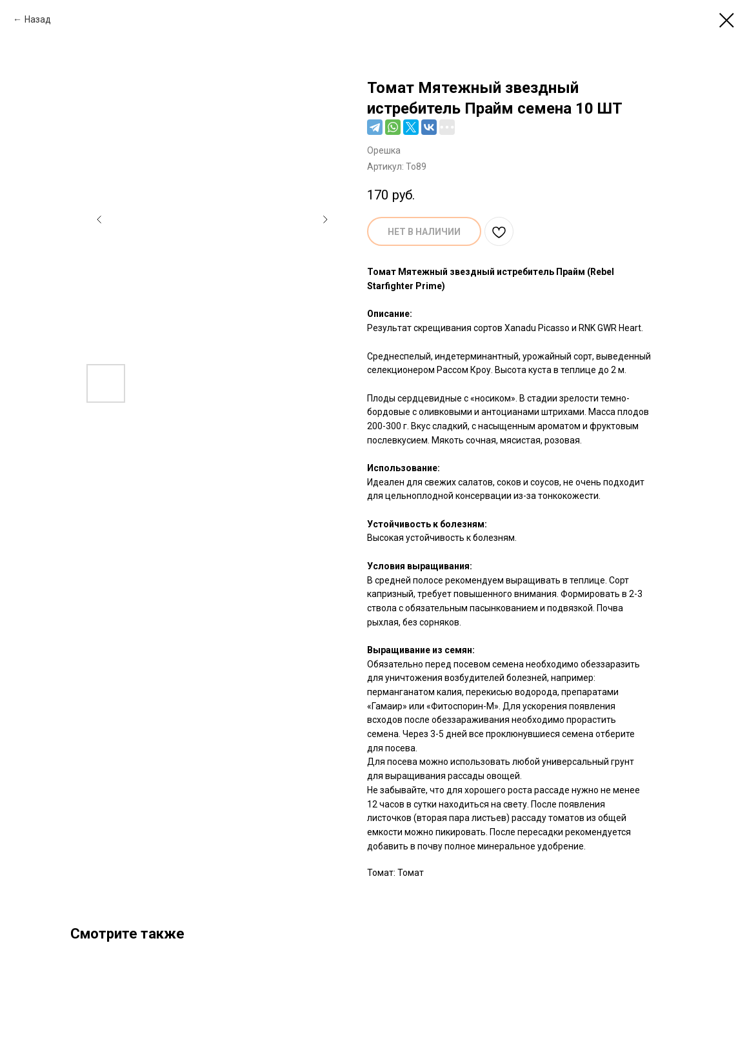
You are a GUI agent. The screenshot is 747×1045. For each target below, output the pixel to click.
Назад (38, 19)
